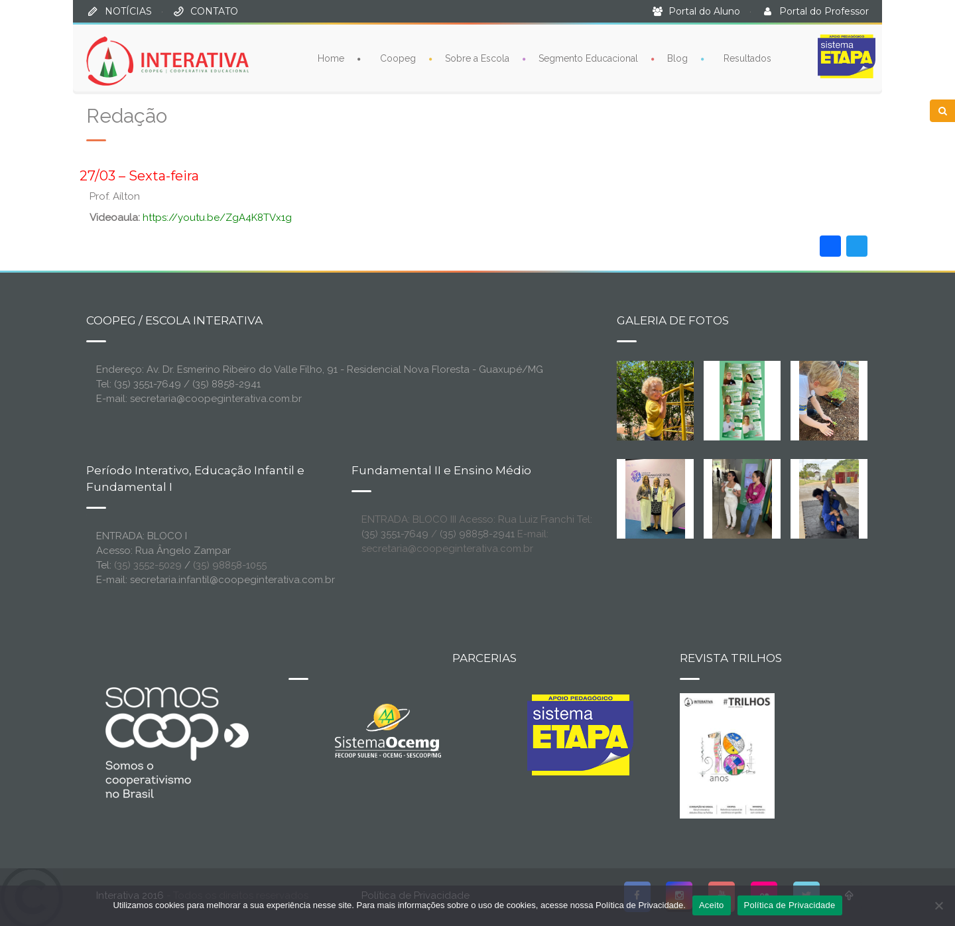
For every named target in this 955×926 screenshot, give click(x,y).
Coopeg (398, 57)
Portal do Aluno (704, 11)
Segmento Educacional (588, 57)
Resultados (747, 57)
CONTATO (214, 11)
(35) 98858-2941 (477, 534)
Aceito (711, 905)
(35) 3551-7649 (394, 534)
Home (331, 57)
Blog (677, 57)
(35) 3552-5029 (148, 565)
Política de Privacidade (790, 905)
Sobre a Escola (477, 57)
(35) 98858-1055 (230, 565)
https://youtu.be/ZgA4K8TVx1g (217, 218)
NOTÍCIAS (128, 11)
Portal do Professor (824, 11)
